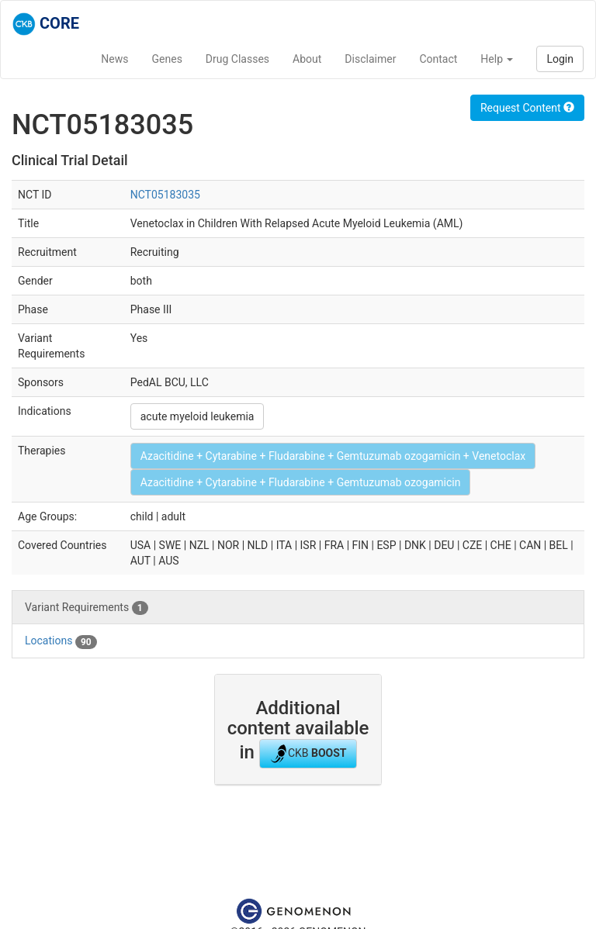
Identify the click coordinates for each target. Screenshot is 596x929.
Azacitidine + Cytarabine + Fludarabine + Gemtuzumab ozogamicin (300, 482)
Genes (167, 59)
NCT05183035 (165, 194)
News (114, 59)
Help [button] (496, 59)
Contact (438, 59)
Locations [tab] (61, 641)
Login (559, 59)
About (307, 59)
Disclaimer (370, 59)
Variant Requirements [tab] (86, 608)
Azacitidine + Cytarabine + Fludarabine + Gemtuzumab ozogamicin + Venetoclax (332, 456)
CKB (308, 753)
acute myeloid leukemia (197, 416)
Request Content (527, 108)
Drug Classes (237, 59)
